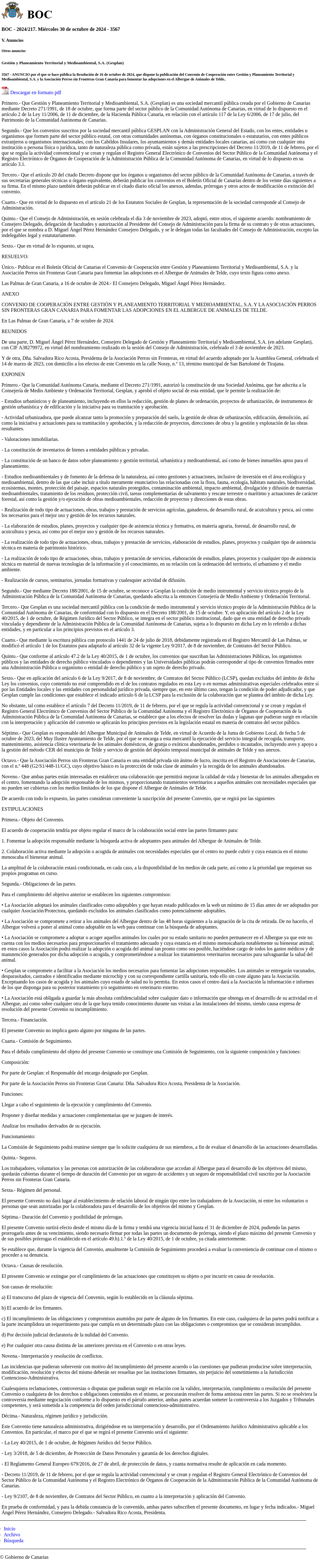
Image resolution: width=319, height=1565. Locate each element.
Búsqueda (13, 1540)
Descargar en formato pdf (35, 92)
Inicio (9, 1528)
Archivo (12, 1534)
